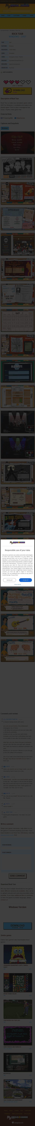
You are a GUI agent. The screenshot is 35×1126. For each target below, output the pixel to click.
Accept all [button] (25, 580)
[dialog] (18, 563)
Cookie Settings (6, 575)
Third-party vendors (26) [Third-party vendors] (23, 563)
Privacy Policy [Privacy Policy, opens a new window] (14, 575)
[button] (17, 584)
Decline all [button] (9, 580)
